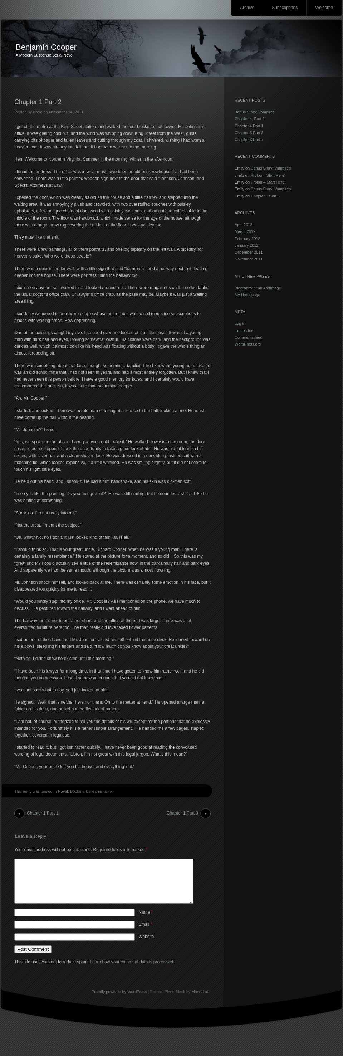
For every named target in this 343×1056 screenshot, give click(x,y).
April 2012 (244, 225)
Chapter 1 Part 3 (182, 813)
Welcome (324, 7)
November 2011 (249, 259)
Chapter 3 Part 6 (265, 196)
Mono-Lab (200, 1000)
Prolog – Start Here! (268, 175)
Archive (247, 7)
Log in (240, 323)
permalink (104, 791)
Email (145, 932)
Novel (63, 791)
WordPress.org (248, 344)
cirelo (37, 112)
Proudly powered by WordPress (119, 1000)
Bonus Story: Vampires (255, 112)
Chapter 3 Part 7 (249, 139)
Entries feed (245, 330)
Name (145, 920)
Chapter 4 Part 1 (249, 126)
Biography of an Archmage (258, 288)
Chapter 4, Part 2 (250, 119)
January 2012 (247, 245)
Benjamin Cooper (46, 47)
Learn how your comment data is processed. (132, 970)
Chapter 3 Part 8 (249, 133)
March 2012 (245, 231)
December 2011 (249, 252)
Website (146, 945)
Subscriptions (285, 7)
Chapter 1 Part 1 (42, 813)
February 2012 (247, 238)
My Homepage (247, 295)
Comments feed (249, 337)
